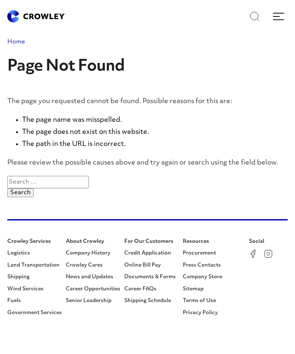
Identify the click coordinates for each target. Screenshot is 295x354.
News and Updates (89, 277)
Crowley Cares (84, 265)
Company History (88, 253)
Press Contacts (202, 265)
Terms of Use (199, 301)
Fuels (14, 301)
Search (22, 192)
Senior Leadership (88, 301)
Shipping (18, 277)
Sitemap (193, 289)
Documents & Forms (150, 277)
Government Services (34, 313)
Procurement (199, 253)
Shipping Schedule (147, 301)
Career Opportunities (93, 289)
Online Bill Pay (142, 265)
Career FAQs (140, 289)
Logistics (18, 253)
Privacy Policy (200, 313)
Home (16, 42)
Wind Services (25, 289)
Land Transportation (33, 265)
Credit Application (147, 253)
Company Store (202, 277)
